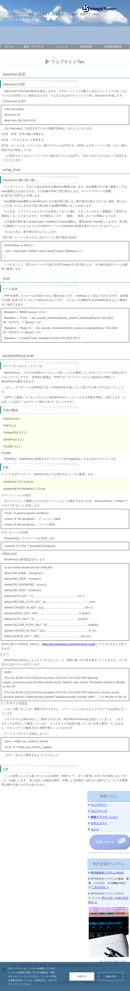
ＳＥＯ (95, 829)
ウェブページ (99, 811)
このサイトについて (15, 52)
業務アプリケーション (104, 817)
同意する (81, 976)
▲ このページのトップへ (113, 961)
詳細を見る (110, 976)
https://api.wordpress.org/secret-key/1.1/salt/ (69, 644)
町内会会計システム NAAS (107, 872)
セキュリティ (99, 823)
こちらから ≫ (100, 887)
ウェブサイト (99, 805)
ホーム (9, 46)
